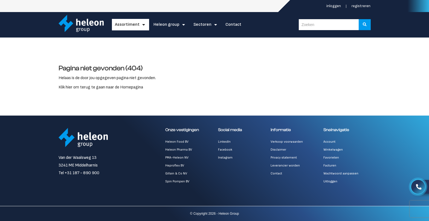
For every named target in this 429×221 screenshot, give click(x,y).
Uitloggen (330, 181)
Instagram (225, 158)
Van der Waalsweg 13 (78, 157)
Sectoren (202, 24)
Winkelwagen (333, 150)
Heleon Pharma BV (178, 150)
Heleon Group (166, 24)
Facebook (225, 150)
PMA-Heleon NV (177, 158)
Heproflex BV (174, 165)
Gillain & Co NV (176, 173)
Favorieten (331, 158)
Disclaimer (278, 150)
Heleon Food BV (177, 142)
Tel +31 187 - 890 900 (79, 173)
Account (329, 142)
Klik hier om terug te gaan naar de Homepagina (101, 87)
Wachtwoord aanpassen (340, 173)
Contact (233, 24)
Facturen (329, 165)
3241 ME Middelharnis (78, 165)
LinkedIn (224, 142)
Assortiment (127, 24)
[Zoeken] (365, 24)
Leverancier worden (285, 165)
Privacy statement (284, 158)
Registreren (361, 6)
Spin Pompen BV (177, 181)
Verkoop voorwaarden (287, 142)
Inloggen (334, 6)
